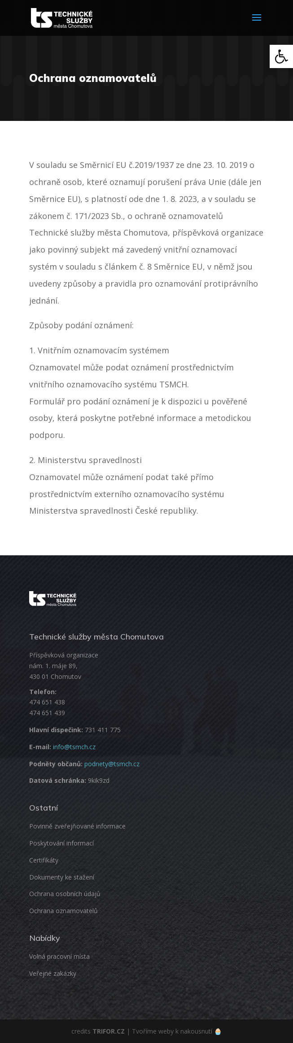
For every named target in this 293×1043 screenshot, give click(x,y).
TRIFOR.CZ (108, 1031)
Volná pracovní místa (59, 956)
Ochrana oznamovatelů (63, 910)
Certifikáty (43, 860)
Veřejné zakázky (52, 973)
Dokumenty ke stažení (61, 877)
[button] (281, 56)
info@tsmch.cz (74, 747)
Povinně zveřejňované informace (77, 826)
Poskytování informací (61, 843)
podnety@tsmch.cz (112, 764)
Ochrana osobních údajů (65, 893)
